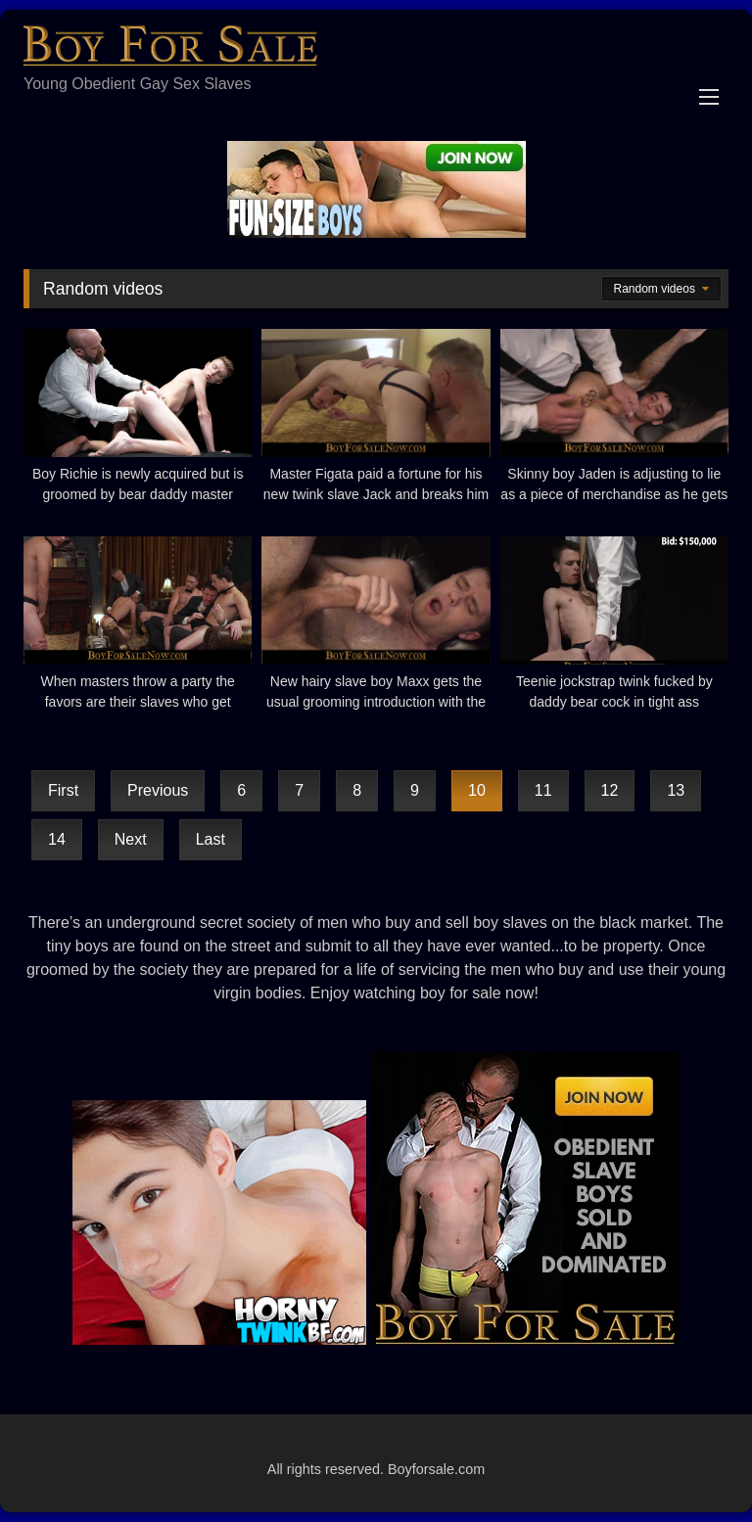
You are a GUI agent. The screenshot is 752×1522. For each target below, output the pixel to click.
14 (57, 839)
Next (131, 839)
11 (543, 790)
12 (610, 790)
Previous (157, 790)
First (63, 790)
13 (675, 790)
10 (477, 790)
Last (210, 839)
